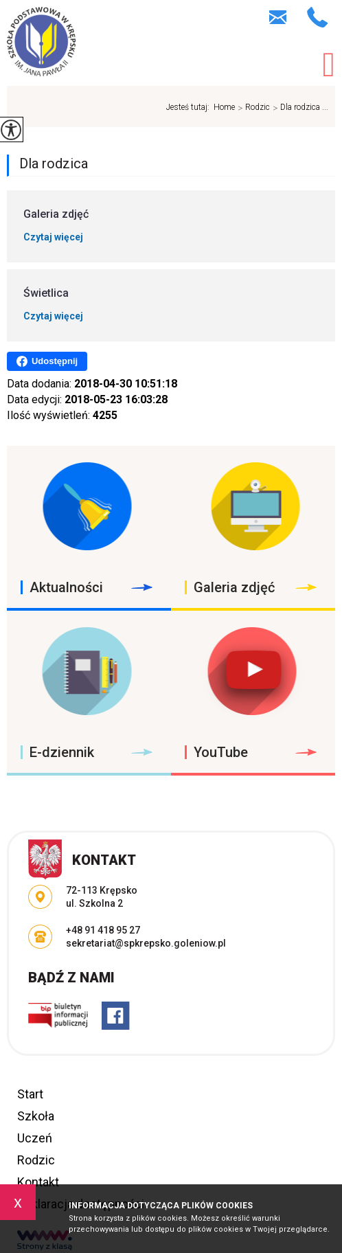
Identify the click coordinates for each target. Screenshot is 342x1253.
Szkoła (35, 1116)
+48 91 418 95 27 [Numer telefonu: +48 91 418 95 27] (103, 930)
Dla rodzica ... (299, 108)
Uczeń (34, 1138)
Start (30, 1094)
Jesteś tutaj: (190, 107)
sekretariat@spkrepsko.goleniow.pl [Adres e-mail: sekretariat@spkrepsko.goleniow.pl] (146, 943)
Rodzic (252, 108)
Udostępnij (47, 361)
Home (224, 107)
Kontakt (38, 1182)
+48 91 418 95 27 (317, 17)
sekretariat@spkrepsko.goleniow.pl (277, 17)
